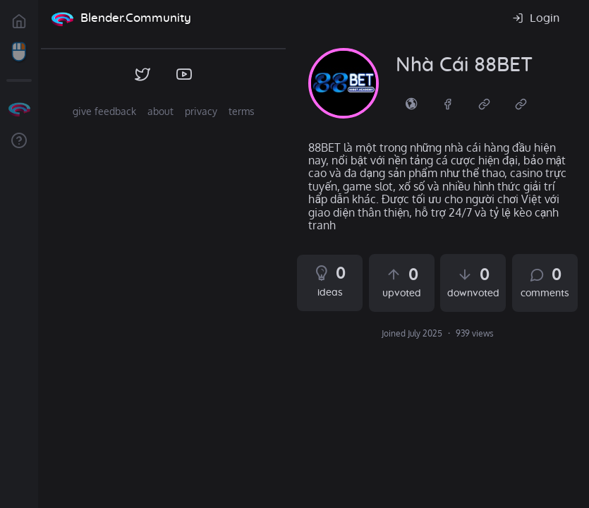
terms (242, 111)
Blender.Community (135, 18)
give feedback (104, 111)
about (160, 111)
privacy (201, 111)
